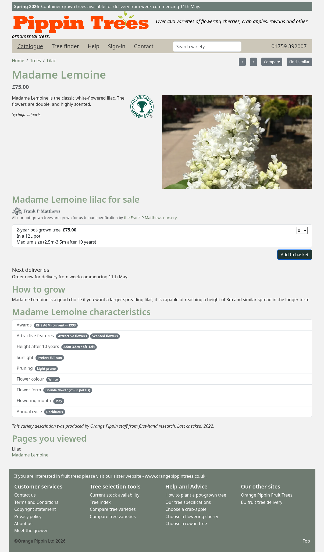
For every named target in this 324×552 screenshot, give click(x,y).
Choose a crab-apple (185, 509)
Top (306, 541)
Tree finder (65, 46)
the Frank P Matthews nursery (150, 217)
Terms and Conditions (36, 502)
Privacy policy (27, 516)
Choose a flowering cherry (191, 516)
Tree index (100, 502)
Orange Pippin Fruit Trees (266, 495)
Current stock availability (115, 495)
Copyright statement (35, 509)
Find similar (299, 61)
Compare (272, 61)
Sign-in (117, 46)
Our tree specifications (188, 502)
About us (23, 523)
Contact (143, 46)
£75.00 (20, 86)
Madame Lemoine (30, 455)
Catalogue (30, 46)
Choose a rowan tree (186, 523)
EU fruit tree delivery (261, 502)
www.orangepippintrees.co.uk (175, 476)
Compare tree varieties (113, 509)
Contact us (25, 495)
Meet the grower (31, 530)
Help (93, 46)
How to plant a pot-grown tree (195, 495)
